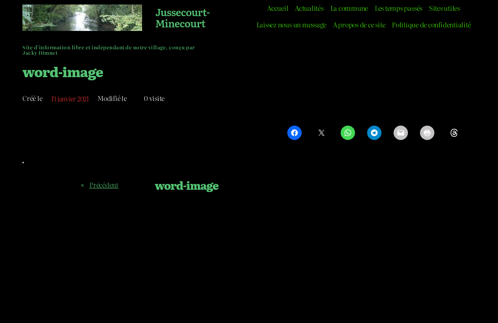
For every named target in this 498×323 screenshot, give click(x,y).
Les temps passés (398, 8)
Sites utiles (444, 8)
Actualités (309, 8)
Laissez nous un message (291, 25)
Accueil (277, 8)
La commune (349, 8)
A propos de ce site (359, 25)
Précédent (103, 185)
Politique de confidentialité (431, 25)
